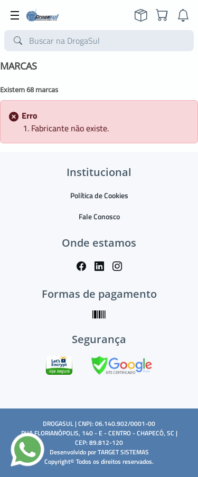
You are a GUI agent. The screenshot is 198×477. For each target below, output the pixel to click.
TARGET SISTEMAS (123, 452)
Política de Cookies (99, 195)
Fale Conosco (99, 216)
